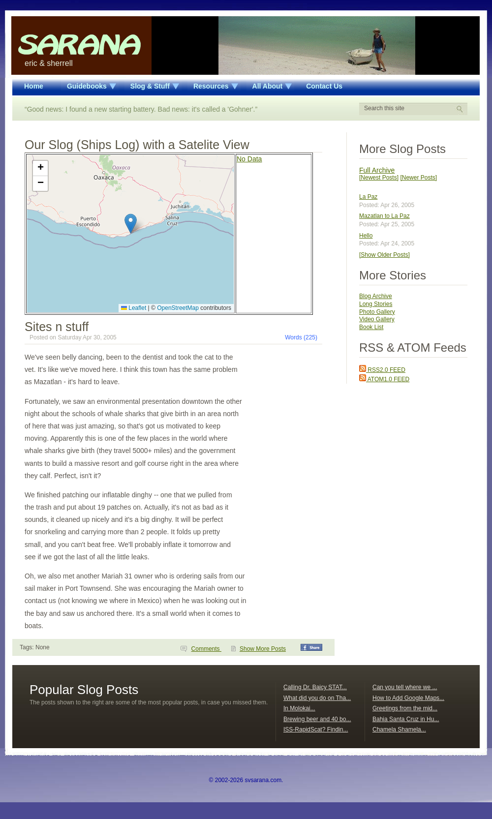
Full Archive (377, 170)
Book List (371, 327)
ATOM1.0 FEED (384, 379)
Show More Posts (263, 648)
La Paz (368, 196)
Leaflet (133, 307)
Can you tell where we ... (404, 687)
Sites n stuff (57, 327)
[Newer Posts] (418, 177)
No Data (249, 159)
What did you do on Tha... (317, 698)
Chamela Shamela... (399, 729)
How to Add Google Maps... (408, 698)
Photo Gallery (377, 311)
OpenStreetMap (178, 307)
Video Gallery (377, 319)
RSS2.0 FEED (382, 369)
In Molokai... (299, 708)
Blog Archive (375, 296)
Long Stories (375, 304)
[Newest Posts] (379, 177)
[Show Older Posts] (384, 254)
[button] (130, 223)
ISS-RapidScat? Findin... (315, 729)
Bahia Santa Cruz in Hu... (405, 719)
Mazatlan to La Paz (384, 215)
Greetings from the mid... (404, 708)
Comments (206, 648)
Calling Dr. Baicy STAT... (315, 687)
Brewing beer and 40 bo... (317, 719)
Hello (365, 235)
